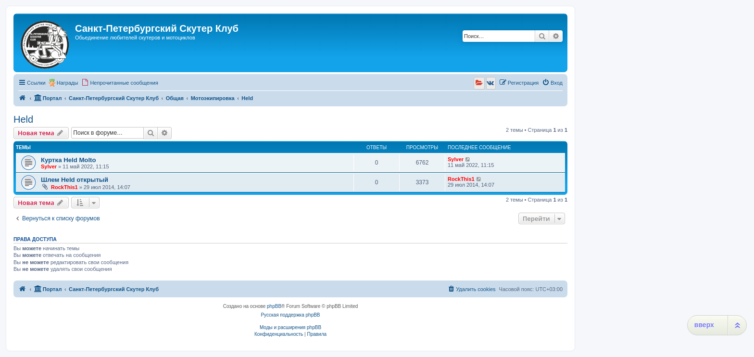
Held (23, 119)
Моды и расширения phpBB (290, 327)
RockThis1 (64, 187)
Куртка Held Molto (68, 160)
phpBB (274, 306)
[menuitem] (119, 83)
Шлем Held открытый (74, 179)
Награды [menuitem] (67, 83)
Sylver (49, 166)
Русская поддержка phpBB (290, 315)
